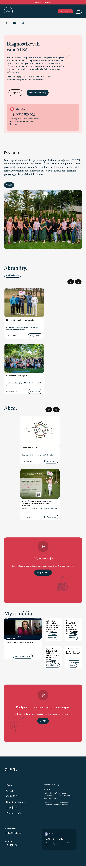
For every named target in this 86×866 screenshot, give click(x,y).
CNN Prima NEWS (74, 664)
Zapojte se (12, 807)
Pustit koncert (73, 636)
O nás (9, 185)
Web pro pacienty (37, 92)
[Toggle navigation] (78, 11)
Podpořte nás (65, 11)
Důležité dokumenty (51, 785)
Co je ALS (15, 92)
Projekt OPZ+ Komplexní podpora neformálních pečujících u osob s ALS (58, 803)
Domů (9, 785)
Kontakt (47, 789)
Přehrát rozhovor (52, 636)
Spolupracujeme (15, 802)
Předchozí (70, 281)
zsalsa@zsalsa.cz (13, 833)
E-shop (43, 720)
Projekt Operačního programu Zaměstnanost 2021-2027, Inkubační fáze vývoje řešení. (57, 795)
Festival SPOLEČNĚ (43, 2)
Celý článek (35, 335)
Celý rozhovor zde (52, 664)
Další (78, 281)
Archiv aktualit (12, 275)
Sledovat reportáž (22, 656)
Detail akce (51, 461)
